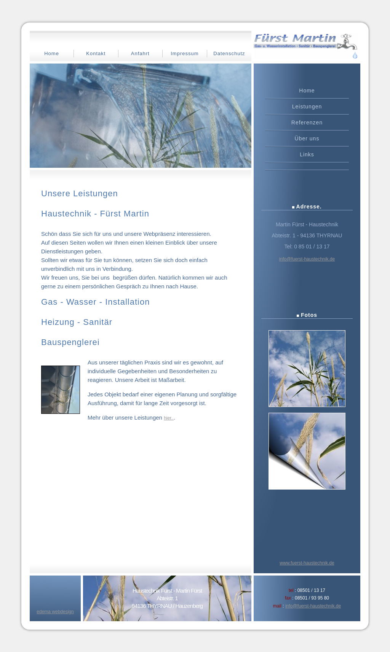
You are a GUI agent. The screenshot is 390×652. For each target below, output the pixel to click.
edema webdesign (55, 611)
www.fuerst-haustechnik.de (307, 563)
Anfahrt (140, 53)
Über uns (307, 138)
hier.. (169, 418)
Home (51, 53)
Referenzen (307, 122)
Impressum (184, 53)
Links (307, 154)
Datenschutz (229, 53)
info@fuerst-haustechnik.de (307, 259)
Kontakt (95, 53)
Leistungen (307, 106)
